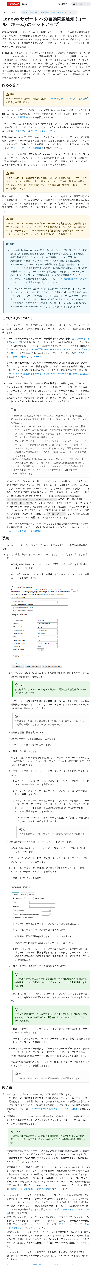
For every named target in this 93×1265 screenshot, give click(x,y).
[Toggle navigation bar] (4, 4)
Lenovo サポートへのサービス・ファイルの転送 (53, 1109)
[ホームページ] (4, 12)
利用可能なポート (26, 117)
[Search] (81, 4)
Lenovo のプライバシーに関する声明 (68, 99)
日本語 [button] (62, 4)
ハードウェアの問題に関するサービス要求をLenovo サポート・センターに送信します (48, 374)
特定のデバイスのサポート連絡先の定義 (30, 1189)
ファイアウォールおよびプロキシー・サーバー (36, 131)
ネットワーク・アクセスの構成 (26, 148)
